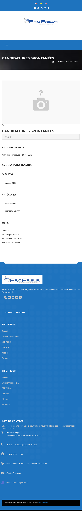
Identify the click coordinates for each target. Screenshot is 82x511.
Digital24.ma (43, 503)
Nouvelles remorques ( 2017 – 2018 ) (17, 155)
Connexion (6, 230)
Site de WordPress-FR (11, 242)
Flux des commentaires (12, 238)
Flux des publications (11, 234)
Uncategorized (12, 211)
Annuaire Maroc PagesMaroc (17, 483)
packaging (10, 204)
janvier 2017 (10, 183)
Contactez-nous (15, 312)
